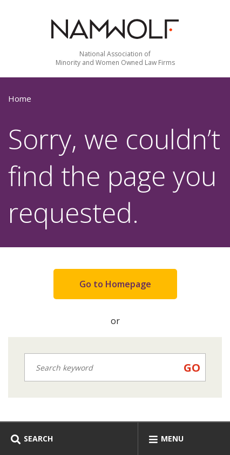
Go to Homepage (115, 284)
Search (32, 438)
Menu (166, 438)
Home (19, 98)
